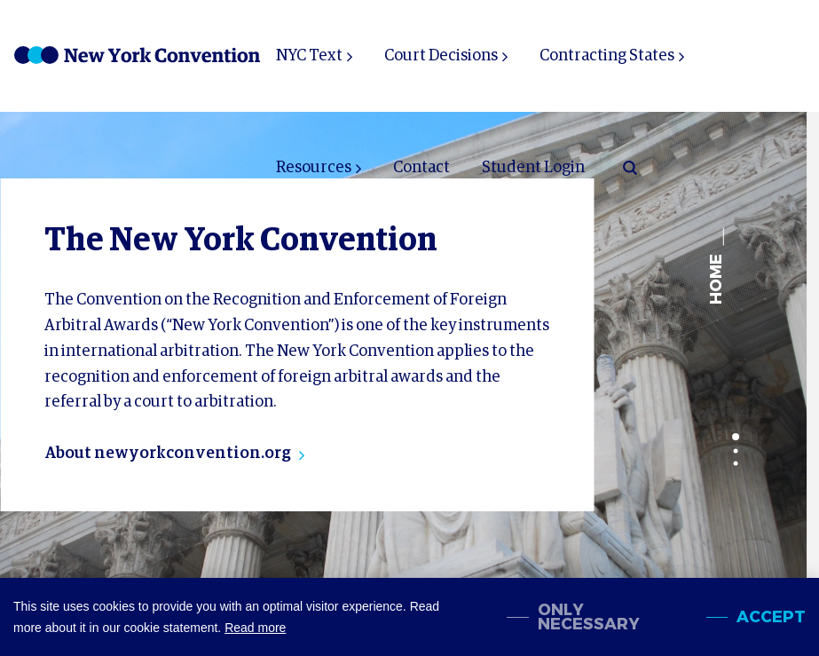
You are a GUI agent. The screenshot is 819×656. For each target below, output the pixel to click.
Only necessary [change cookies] (589, 617)
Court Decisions (441, 56)
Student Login (533, 168)
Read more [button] (255, 627)
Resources (313, 168)
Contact (421, 168)
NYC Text (309, 56)
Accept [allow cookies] (771, 617)
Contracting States (606, 56)
